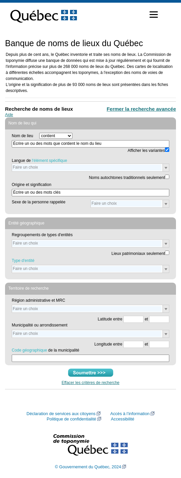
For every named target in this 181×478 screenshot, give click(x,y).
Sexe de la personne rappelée (38, 202)
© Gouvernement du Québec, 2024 (88, 467)
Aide (9, 114)
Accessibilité (122, 419)
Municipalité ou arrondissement (39, 325)
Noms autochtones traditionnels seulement (127, 177)
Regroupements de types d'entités (42, 234)
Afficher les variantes (146, 150)
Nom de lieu (22, 135)
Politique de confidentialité (71, 419)
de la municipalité (45, 350)
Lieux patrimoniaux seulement (138, 253)
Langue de (39, 160)
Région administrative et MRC (38, 300)
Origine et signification (31, 184)
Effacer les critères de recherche (91, 382)
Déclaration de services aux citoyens (61, 413)
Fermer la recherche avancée (141, 109)
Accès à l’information (129, 413)
